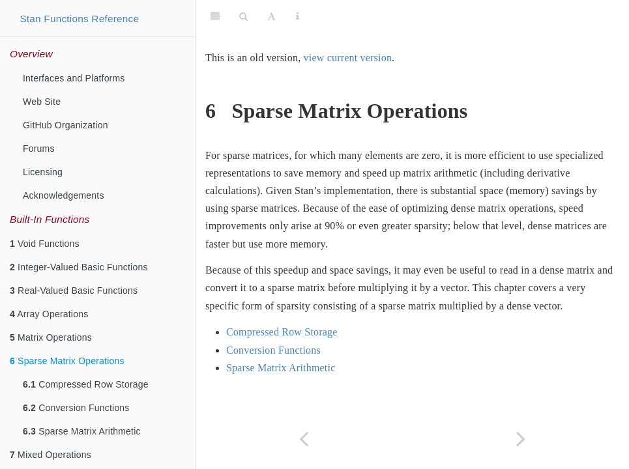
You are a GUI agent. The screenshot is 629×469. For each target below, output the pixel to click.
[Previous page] (304, 438)
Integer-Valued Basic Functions (79, 267)
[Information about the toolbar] (297, 16)
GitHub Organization (65, 125)
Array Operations (49, 314)
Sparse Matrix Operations (67, 361)
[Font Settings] (271, 16)
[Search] (243, 16)
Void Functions (45, 243)
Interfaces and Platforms (74, 78)
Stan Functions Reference (79, 18)
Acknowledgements (63, 195)
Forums (39, 148)
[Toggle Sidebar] (215, 16)
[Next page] (521, 438)
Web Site (42, 101)
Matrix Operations (51, 337)
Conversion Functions (76, 408)
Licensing (43, 172)
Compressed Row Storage (86, 384)
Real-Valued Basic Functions (74, 290)
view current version (348, 57)
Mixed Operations (50, 454)
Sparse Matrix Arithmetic (82, 431)
